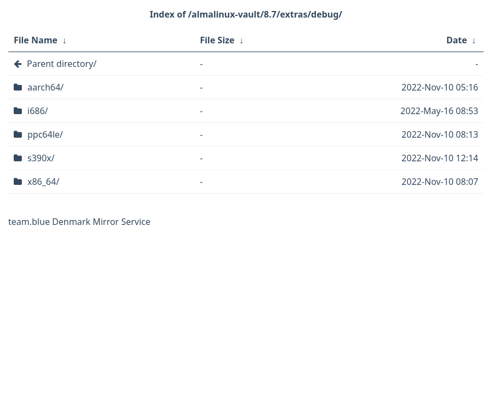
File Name (36, 40)
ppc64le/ (45, 134)
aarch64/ (45, 87)
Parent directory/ (62, 64)
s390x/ (41, 158)
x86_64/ (43, 182)
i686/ (37, 111)
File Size (217, 40)
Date (456, 40)
